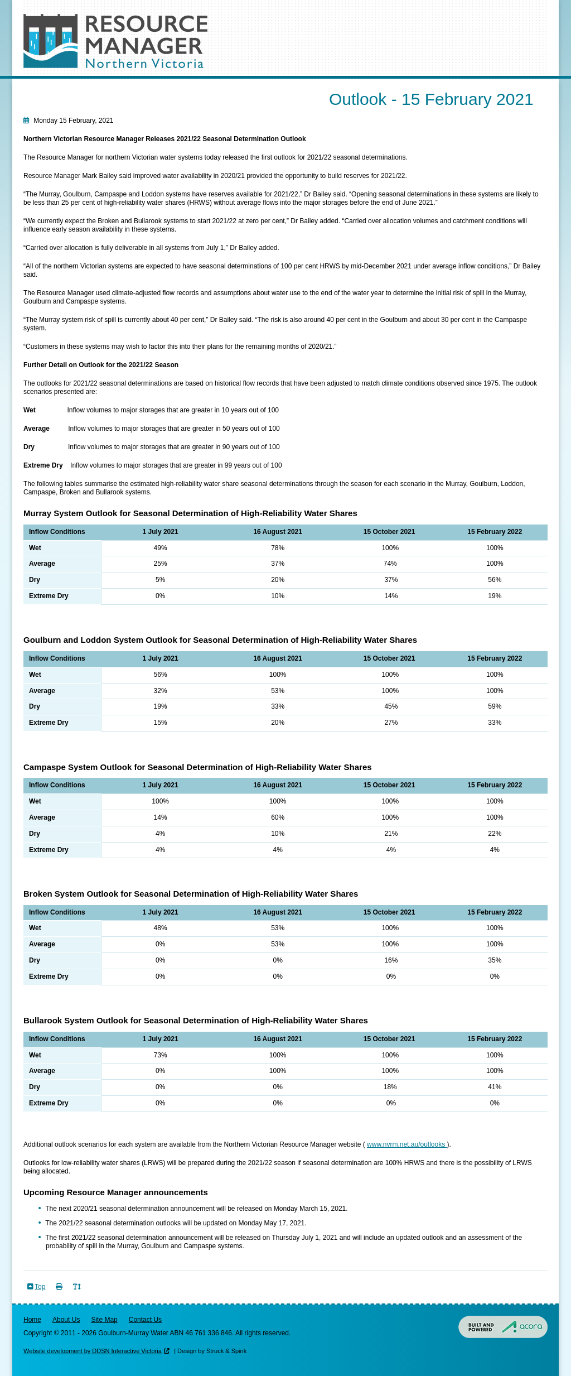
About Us (66, 1320)
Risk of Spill (214, 85)
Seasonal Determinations (78, 85)
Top (40, 1287)
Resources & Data (287, 85)
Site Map (104, 1320)
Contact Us (145, 1320)
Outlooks (159, 85)
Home (32, 1320)
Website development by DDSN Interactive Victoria (92, 1351)
